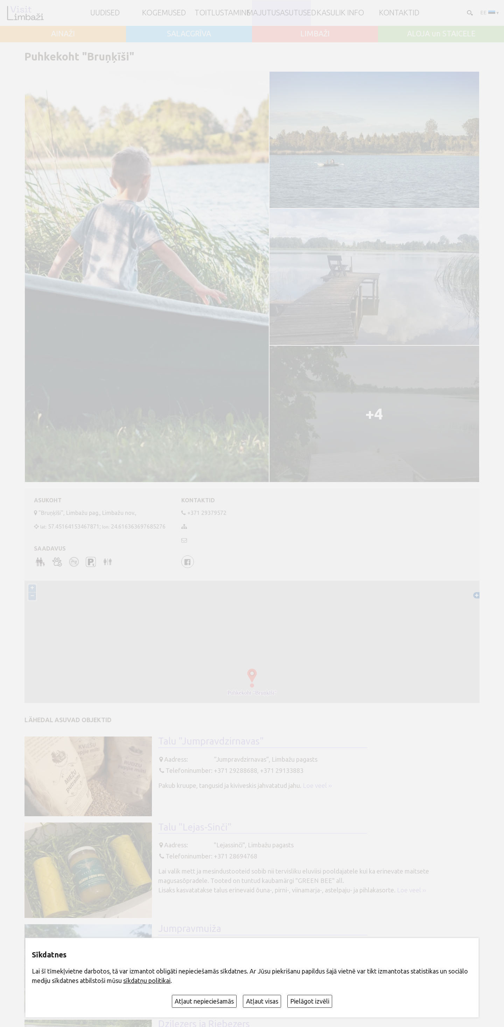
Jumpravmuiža (189, 928)
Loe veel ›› (317, 785)
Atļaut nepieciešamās (204, 1001)
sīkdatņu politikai (146, 980)
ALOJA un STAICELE (441, 34)
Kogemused (164, 13)
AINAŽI (63, 34)
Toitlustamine (223, 13)
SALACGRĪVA (189, 34)
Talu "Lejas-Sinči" (195, 827)
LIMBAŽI (315, 34)
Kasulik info (340, 13)
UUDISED (105, 13)
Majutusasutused (281, 13)
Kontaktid (399, 13)
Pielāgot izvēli (309, 1001)
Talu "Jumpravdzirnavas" (211, 741)
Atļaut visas (262, 1001)
